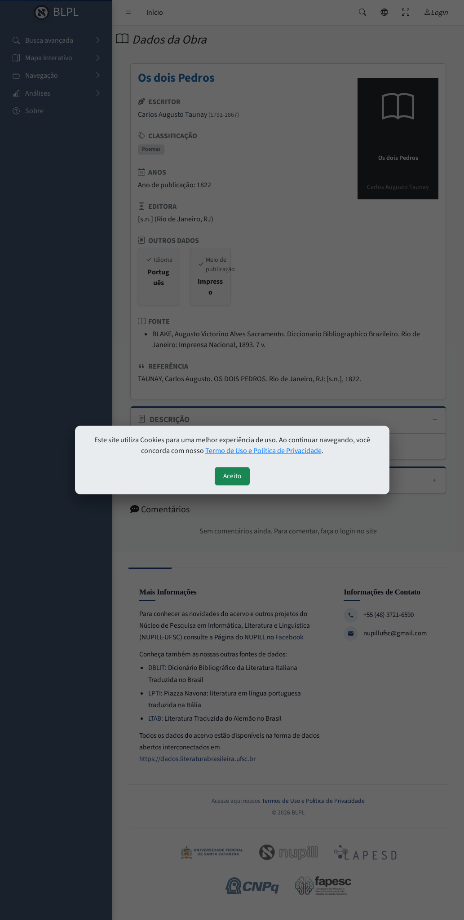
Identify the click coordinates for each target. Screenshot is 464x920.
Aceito (232, 476)
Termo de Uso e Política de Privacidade (263, 451)
